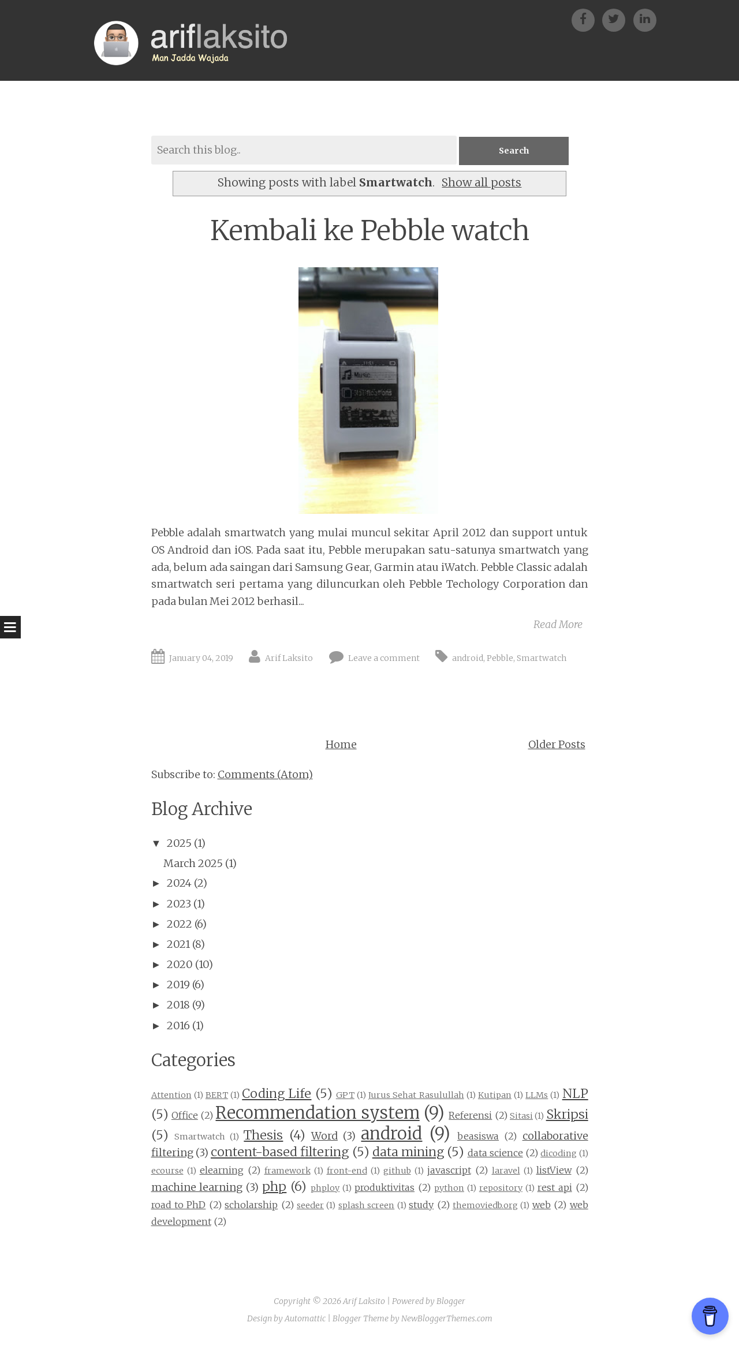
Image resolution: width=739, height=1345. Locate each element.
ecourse (167, 1171)
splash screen (366, 1205)
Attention (171, 1095)
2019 (178, 985)
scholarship (251, 1204)
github (397, 1171)
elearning (222, 1170)
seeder (310, 1205)
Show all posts (481, 183)
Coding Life (276, 1094)
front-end (347, 1171)
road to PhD (178, 1204)
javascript (449, 1170)
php (274, 1187)
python (449, 1188)
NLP (575, 1094)
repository (500, 1188)
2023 (179, 903)
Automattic (305, 1318)
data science (495, 1153)
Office (184, 1116)
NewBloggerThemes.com (446, 1318)
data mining (408, 1152)
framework (287, 1171)
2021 (178, 944)
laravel (506, 1171)
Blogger (450, 1302)
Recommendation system (317, 1113)
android (467, 658)
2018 (178, 1005)
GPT (345, 1095)
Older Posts (556, 744)
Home (341, 744)
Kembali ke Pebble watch (369, 231)
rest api (555, 1188)
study (421, 1204)
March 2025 (193, 863)
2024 (179, 883)
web (541, 1204)
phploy (325, 1188)
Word (324, 1136)
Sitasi (521, 1116)
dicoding (558, 1154)
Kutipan (495, 1095)
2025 (179, 843)
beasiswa (478, 1136)
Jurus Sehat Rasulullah (416, 1095)
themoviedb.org (485, 1205)
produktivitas (384, 1188)
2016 (178, 1025)
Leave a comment (384, 658)
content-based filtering (280, 1152)
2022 (179, 924)
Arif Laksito (289, 658)
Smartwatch (541, 658)
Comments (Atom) (265, 775)
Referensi (470, 1116)
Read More (558, 624)
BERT (217, 1095)
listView (554, 1170)
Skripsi (567, 1115)
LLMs (536, 1095)
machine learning (197, 1187)
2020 (180, 965)
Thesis (263, 1136)
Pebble (500, 658)
